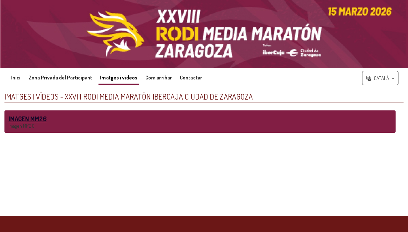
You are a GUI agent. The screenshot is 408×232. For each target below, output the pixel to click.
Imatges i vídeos (118, 77)
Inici (16, 77)
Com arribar (158, 77)
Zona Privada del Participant (60, 77)
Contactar (191, 77)
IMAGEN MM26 (28, 119)
